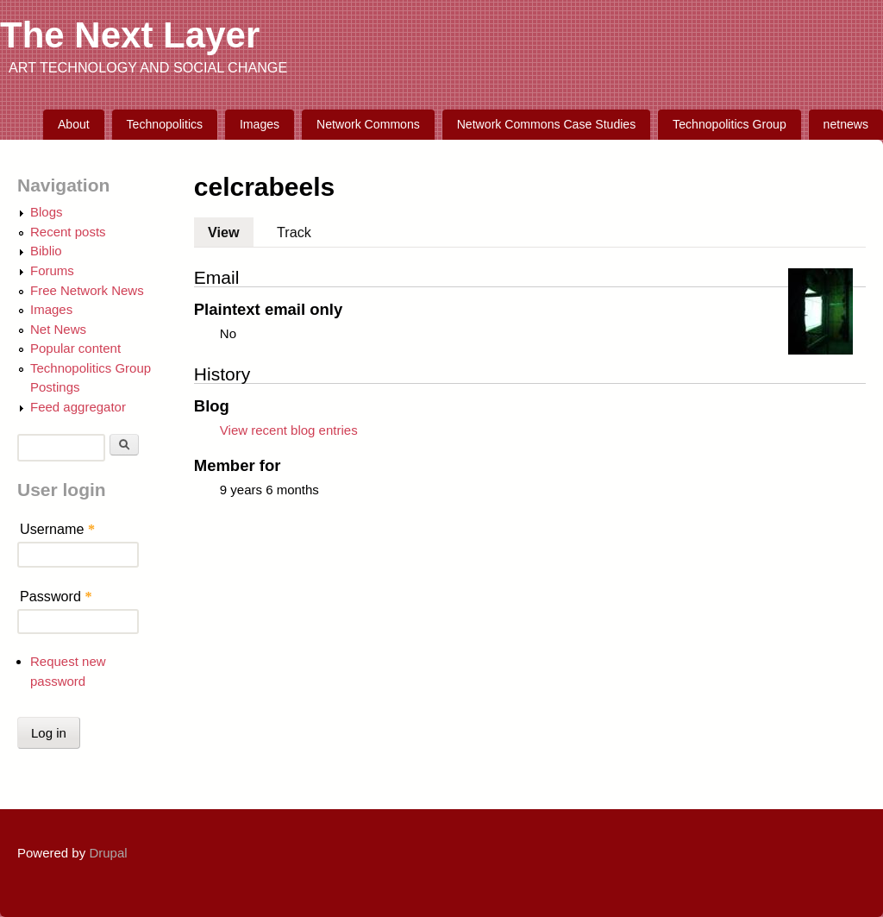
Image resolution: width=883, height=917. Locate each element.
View (231, 228)
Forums (52, 270)
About (74, 124)
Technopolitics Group (729, 124)
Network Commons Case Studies (546, 124)
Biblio (46, 250)
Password (56, 596)
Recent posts (68, 231)
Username (57, 529)
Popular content (75, 348)
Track (294, 232)
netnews (846, 124)
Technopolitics (165, 124)
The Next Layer (130, 35)
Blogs (46, 211)
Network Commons (368, 124)
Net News (58, 329)
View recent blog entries (289, 430)
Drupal (108, 852)
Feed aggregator (78, 406)
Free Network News (87, 290)
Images (259, 124)
